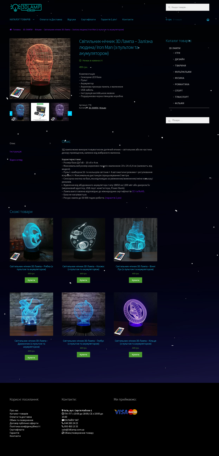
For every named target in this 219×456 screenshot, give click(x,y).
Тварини (180, 65)
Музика (179, 77)
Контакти (127, 19)
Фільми (38, 29)
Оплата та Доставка (51, 19)
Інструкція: (16, 151)
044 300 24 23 (71, 423)
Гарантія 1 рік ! (109, 19)
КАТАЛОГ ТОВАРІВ (20, 19)
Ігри (177, 52)
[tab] (31, 143)
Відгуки (71, 19)
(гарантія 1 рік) (113, 197)
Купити (31, 280)
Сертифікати (88, 19)
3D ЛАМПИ (27, 29)
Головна (17, 29)
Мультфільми (183, 71)
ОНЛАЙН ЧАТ (71, 420)
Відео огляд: (16, 159)
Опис (12, 143)
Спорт (179, 90)
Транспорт (182, 96)
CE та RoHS (138, 191)
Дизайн (180, 59)
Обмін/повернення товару (78, 432)
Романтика (182, 84)
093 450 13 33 (71, 426)
